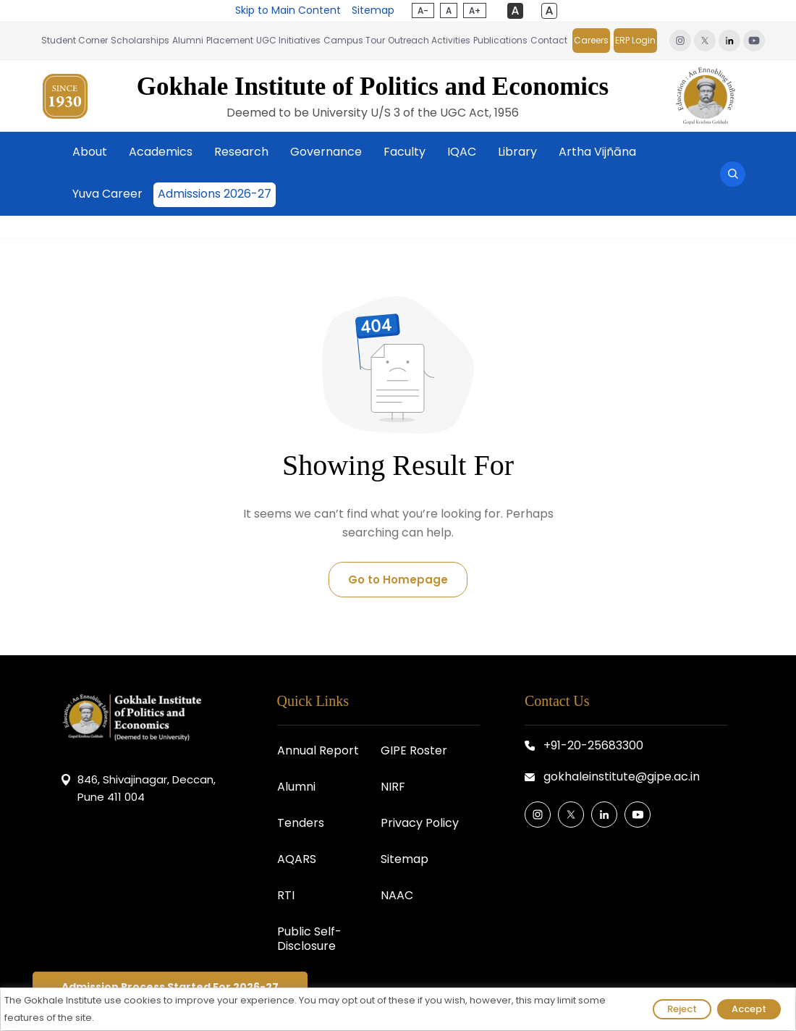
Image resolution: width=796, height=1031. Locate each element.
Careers (591, 40)
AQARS (296, 859)
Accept (749, 1009)
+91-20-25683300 (593, 745)
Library (517, 151)
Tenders (300, 823)
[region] (398, 1009)
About (89, 151)
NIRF (393, 786)
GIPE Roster (414, 750)
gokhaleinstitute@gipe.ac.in (621, 776)
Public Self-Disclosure (309, 938)
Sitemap (373, 10)
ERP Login (635, 40)
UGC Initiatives (288, 40)
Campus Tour (354, 40)
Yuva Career (107, 193)
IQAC (461, 151)
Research (241, 151)
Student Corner (74, 40)
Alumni (187, 40)
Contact (548, 40)
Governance (326, 151)
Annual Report (318, 750)
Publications (500, 40)
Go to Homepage (398, 579)
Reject (682, 1009)
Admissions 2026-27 (214, 193)
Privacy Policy (420, 823)
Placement (229, 40)
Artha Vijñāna (597, 151)
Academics (160, 151)
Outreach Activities (429, 40)
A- (423, 10)
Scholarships (140, 40)
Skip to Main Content (288, 10)
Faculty (404, 151)
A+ (474, 10)
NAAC (397, 895)
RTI (286, 895)
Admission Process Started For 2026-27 (170, 987)
